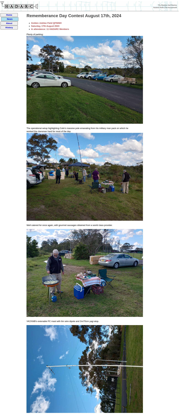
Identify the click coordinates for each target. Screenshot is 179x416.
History (9, 27)
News (10, 19)
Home (9, 15)
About (9, 23)
